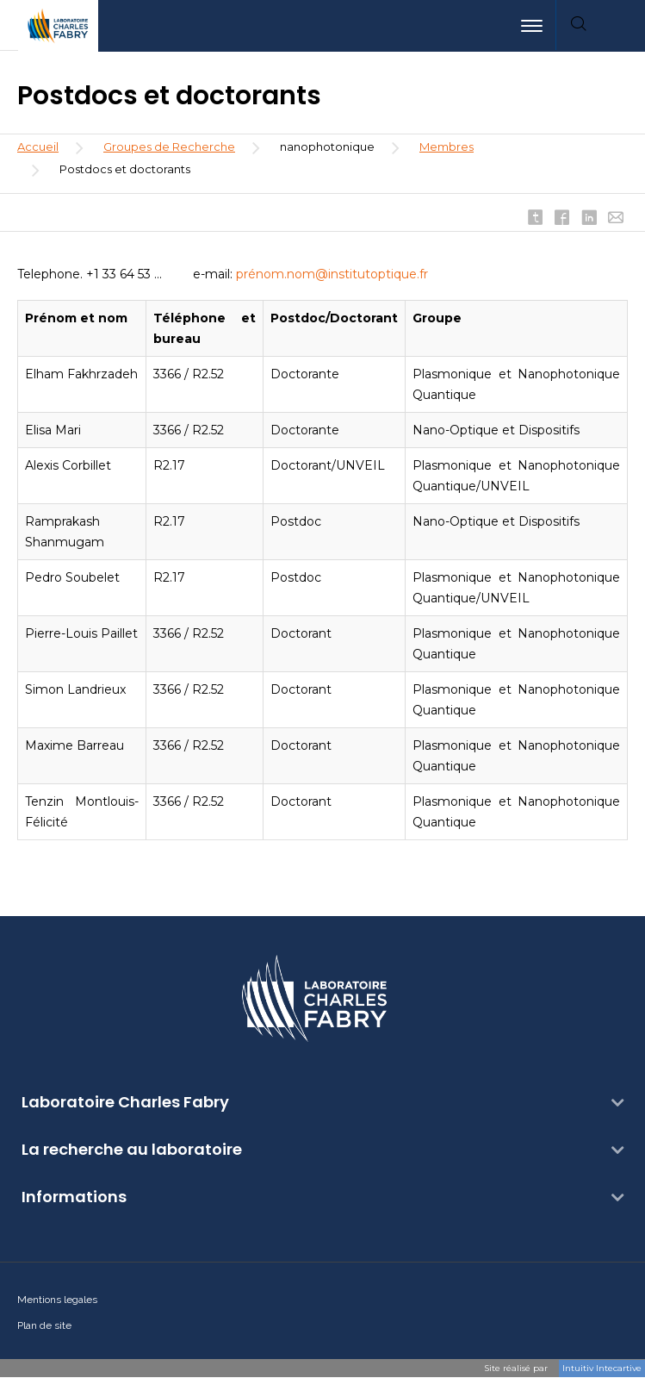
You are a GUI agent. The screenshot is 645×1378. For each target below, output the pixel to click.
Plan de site (44, 1325)
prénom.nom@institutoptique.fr (332, 274)
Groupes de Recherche (169, 146)
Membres (446, 146)
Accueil (38, 146)
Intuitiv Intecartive (602, 1368)
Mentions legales (57, 1300)
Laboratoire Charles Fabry (125, 1102)
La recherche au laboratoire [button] (132, 1149)
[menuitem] (622, 26)
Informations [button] (74, 1197)
